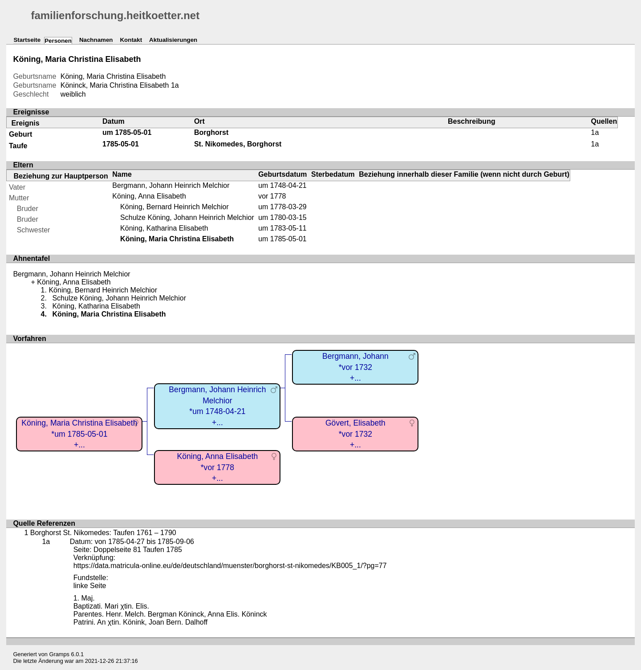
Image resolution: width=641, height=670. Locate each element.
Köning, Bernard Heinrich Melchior (174, 207)
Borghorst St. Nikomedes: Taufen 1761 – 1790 (103, 532)
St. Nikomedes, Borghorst (237, 144)
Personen (58, 40)
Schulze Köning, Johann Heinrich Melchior (187, 217)
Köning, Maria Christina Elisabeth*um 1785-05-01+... (79, 433)
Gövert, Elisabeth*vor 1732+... (355, 433)
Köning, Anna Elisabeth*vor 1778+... (217, 467)
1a (175, 85)
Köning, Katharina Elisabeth (164, 228)
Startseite (27, 40)
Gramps (59, 654)
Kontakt (131, 40)
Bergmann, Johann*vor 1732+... (355, 367)
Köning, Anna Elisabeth (149, 196)
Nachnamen (96, 40)
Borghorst (211, 132)
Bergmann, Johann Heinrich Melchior (170, 185)
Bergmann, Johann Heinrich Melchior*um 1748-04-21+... (217, 406)
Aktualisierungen (173, 40)
